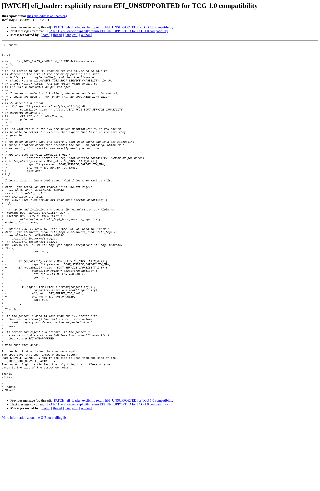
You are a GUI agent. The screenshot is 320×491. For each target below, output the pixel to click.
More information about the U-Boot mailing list (34, 487)
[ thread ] (57, 35)
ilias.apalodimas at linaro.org (47, 16)
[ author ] (85, 35)
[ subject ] (71, 35)
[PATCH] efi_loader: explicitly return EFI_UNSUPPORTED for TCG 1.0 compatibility (113, 27)
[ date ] (45, 35)
